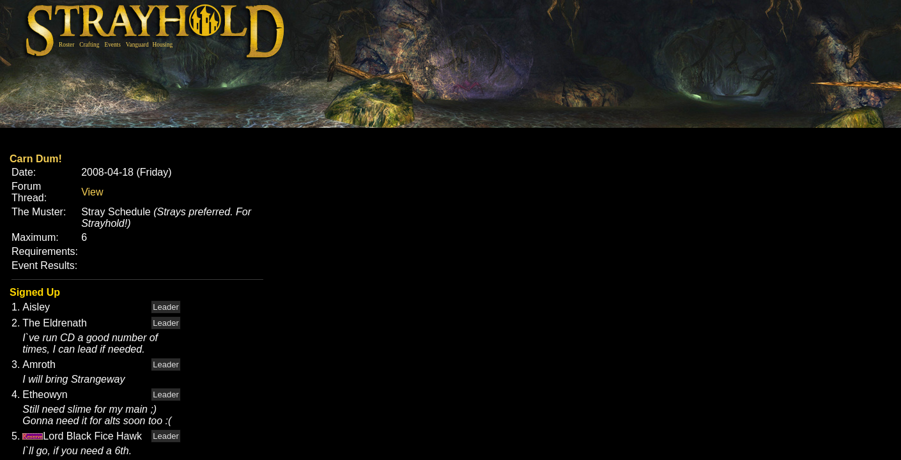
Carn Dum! (36, 158)
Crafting (89, 45)
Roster (66, 45)
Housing (163, 45)
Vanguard (137, 45)
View (92, 192)
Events (112, 45)
